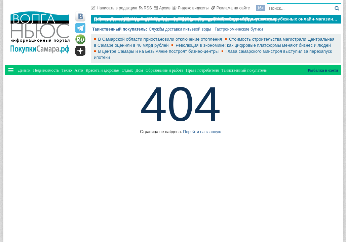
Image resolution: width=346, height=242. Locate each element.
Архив (162, 8)
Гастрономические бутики (239, 29)
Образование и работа (164, 70)
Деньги (24, 70)
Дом (139, 70)
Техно (67, 70)
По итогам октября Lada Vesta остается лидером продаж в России (166, 19)
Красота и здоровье (102, 70)
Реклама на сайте (230, 8)
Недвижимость (46, 70)
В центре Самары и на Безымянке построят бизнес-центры (159, 51)
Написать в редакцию (114, 8)
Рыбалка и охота (323, 70)
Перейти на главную (202, 131)
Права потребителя (202, 70)
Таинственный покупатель (244, 70)
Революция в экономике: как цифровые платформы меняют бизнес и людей (253, 45)
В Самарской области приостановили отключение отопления (160, 39)
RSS (145, 8)
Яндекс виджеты (190, 8)
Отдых (127, 70)
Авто (79, 70)
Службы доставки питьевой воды (180, 29)
